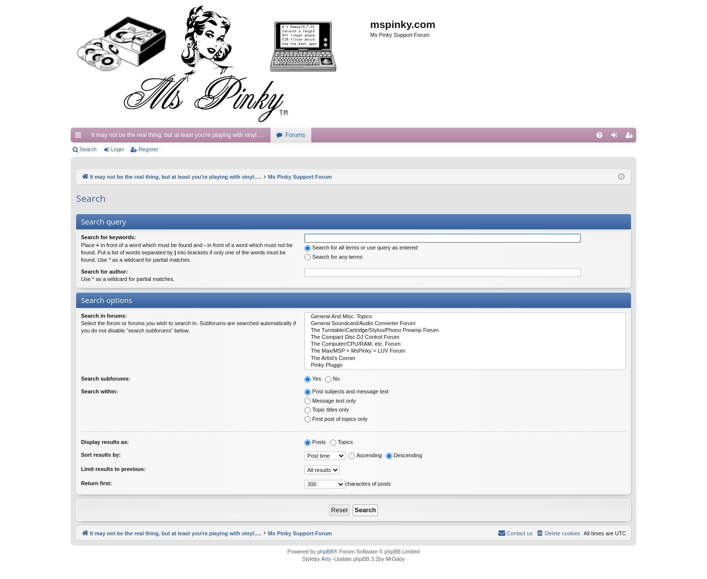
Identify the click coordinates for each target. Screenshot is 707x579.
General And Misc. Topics (465, 316)
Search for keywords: (108, 237)
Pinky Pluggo (465, 365)
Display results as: (105, 442)
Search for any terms (333, 257)
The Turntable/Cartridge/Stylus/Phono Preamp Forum (465, 330)
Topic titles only (326, 410)
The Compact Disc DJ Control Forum (465, 337)
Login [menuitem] (616, 137)
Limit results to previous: (113, 469)
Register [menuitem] (631, 137)
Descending (404, 455)
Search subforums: (105, 379)
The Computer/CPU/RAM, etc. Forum (465, 344)
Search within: (99, 391)
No (332, 379)
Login (117, 149)
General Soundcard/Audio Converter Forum (465, 323)
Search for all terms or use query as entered (361, 247)
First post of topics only (336, 419)
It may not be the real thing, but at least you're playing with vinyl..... (178, 135)
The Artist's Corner (465, 358)
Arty (326, 559)
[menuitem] (599, 135)
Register (148, 149)
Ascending (365, 455)
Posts (315, 442)
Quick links (80, 137)
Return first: (96, 483)
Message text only (330, 401)
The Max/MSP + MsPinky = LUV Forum (465, 351)
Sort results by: (101, 455)
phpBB (325, 551)
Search (88, 149)
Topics (341, 442)
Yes (312, 379)
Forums (295, 135)
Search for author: (104, 272)
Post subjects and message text (346, 391)
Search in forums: (104, 316)
